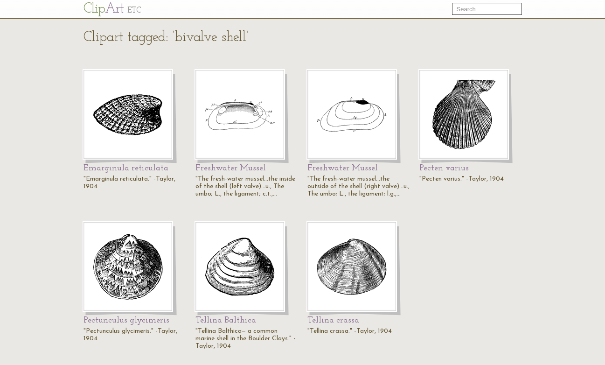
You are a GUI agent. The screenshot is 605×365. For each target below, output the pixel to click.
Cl (112, 9)
